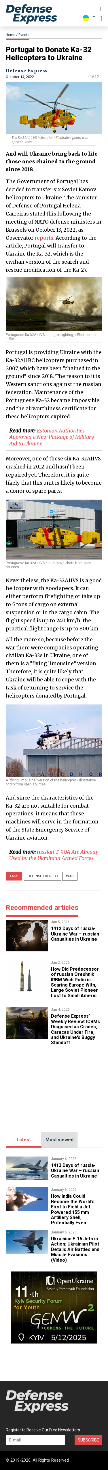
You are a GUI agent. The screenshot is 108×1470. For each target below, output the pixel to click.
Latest (24, 1139)
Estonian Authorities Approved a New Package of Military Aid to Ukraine (51, 437)
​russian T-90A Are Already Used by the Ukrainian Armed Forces (53, 855)
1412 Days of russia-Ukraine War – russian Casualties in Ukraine (75, 934)
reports (44, 238)
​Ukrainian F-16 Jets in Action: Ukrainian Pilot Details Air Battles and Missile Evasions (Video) (75, 1249)
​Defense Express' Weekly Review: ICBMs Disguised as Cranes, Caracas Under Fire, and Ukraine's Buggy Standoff (75, 1029)
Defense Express (27, 70)
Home (10, 35)
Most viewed (59, 1139)
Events (23, 35)
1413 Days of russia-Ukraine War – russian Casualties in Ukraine (75, 1171)
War (70, 876)
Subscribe (88, 1440)
